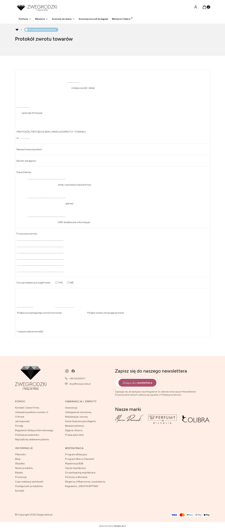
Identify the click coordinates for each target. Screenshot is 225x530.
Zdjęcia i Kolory (73, 430)
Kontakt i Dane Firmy (27, 407)
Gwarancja (71, 407)
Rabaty (19, 472)
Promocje (21, 477)
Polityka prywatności (27, 434)
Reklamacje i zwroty (76, 416)
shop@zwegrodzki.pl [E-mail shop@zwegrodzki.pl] (80, 383)
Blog (17, 458)
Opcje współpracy (75, 467)
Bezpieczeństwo (74, 425)
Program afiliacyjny (76, 454)
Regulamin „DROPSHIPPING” (82, 486)
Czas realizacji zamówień (29, 481)
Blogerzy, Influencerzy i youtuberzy (85, 481)
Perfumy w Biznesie (76, 477)
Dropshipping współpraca (80, 472)
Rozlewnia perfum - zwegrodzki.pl (17, 29)
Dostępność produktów (29, 486)
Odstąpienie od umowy (78, 412)
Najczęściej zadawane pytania (32, 439)
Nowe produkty (24, 467)
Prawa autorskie (74, 434)
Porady (19, 425)
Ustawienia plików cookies (30, 412)
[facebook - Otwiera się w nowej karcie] (73, 371)
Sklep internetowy (111, 526)
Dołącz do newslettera (137, 382)
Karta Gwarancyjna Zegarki (80, 421)
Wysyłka (20, 463)
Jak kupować (22, 421)
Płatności (20, 454)
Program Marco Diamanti (79, 458)
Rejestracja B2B (74, 463)
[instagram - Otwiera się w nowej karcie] (67, 371)
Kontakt (19, 490)
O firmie (19, 416)
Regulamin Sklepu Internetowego (34, 430)
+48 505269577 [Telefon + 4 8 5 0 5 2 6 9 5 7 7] (77, 378)
